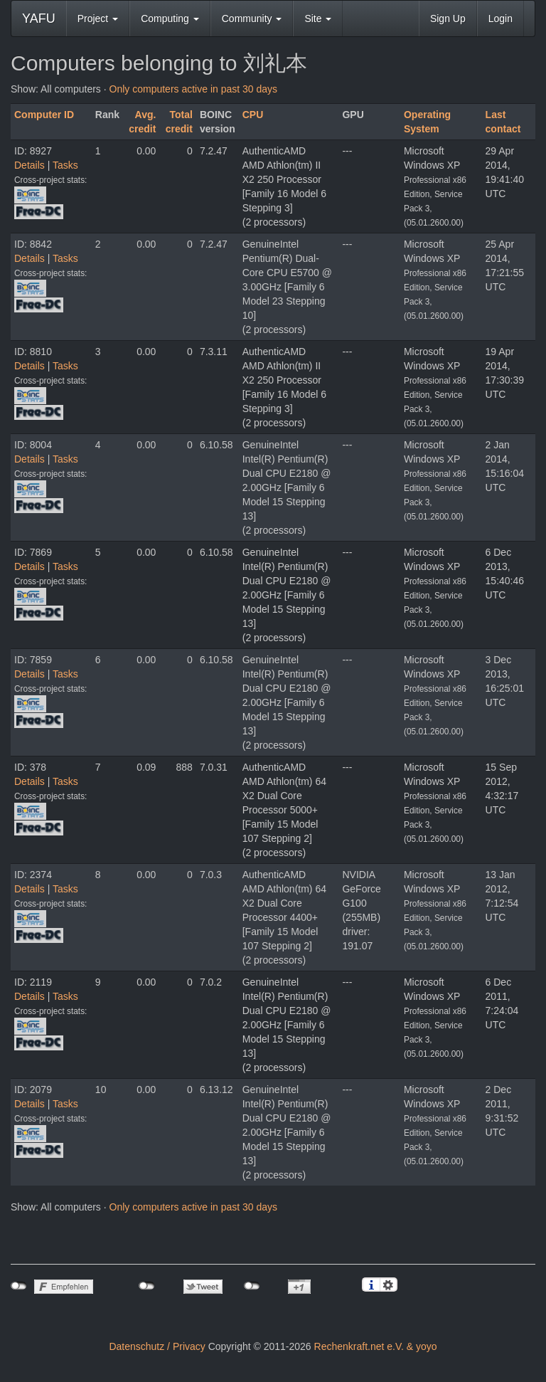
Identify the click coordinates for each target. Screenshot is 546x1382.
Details (29, 165)
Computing (170, 18)
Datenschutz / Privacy (157, 1346)
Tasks (65, 165)
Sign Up (448, 18)
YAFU (38, 18)
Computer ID (44, 114)
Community (252, 18)
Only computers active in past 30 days (193, 89)
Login (500, 18)
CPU (253, 114)
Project (97, 18)
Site (317, 18)
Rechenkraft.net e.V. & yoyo (375, 1346)
